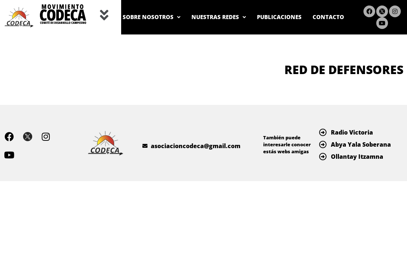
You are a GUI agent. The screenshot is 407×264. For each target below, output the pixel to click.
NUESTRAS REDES (248, 8)
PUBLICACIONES (317, 8)
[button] (104, 15)
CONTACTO (325, 26)
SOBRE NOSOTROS (172, 8)
